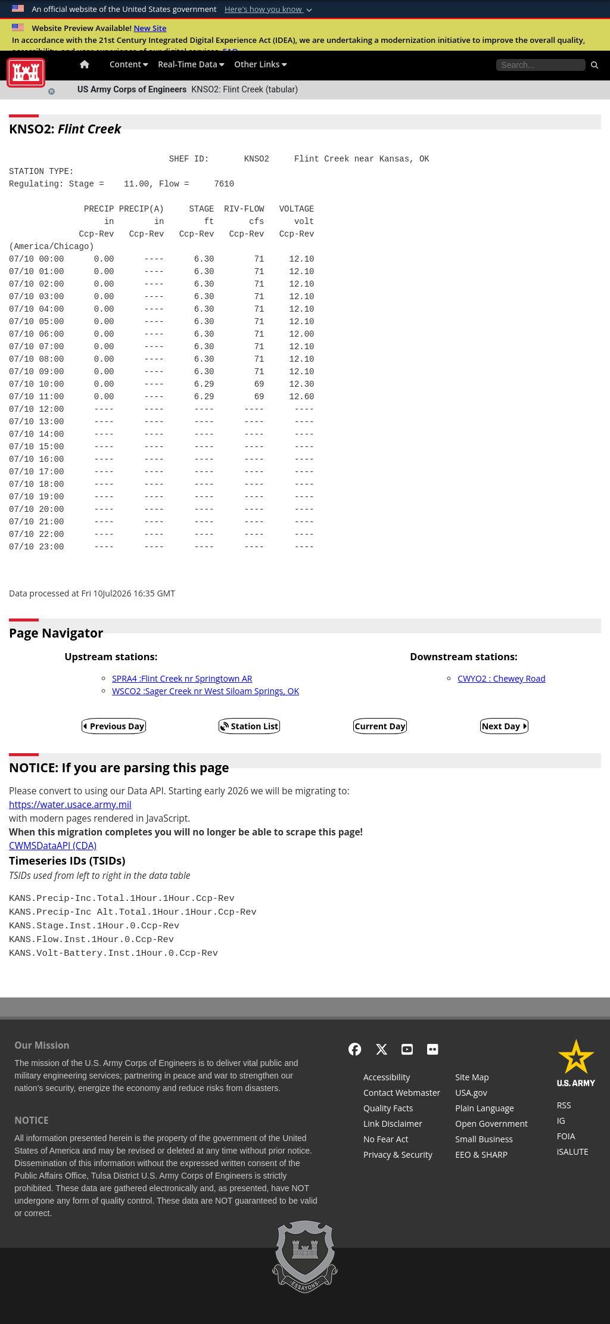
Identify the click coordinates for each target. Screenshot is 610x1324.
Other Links (260, 64)
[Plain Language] (491, 1109)
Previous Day (113, 726)
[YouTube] (407, 1049)
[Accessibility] (401, 1078)
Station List (249, 726)
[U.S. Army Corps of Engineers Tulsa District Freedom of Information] (576, 1137)
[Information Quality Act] (401, 1109)
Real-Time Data (191, 64)
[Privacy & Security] (401, 1156)
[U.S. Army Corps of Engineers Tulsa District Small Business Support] (491, 1140)
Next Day (504, 726)
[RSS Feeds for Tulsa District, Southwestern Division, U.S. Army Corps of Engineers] (576, 1106)
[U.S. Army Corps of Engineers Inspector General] (576, 1122)
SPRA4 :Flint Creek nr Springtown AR (182, 678)
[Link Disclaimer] (401, 1125)
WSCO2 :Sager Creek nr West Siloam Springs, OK (205, 691)
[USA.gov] (491, 1094)
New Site (149, 28)
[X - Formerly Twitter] (381, 1049)
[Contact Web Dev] (401, 1094)
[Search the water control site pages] (541, 65)
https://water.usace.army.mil (70, 804)
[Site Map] (491, 1078)
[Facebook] (354, 1049)
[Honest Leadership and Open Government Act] (491, 1125)
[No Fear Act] (401, 1140)
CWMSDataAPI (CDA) (53, 846)
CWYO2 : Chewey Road (501, 678)
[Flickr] (432, 1049)
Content (129, 64)
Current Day (380, 726)
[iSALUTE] (576, 1153)
